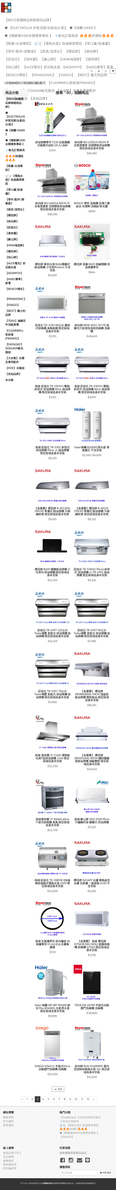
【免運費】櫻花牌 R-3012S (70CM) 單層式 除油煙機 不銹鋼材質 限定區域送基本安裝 (92, 511)
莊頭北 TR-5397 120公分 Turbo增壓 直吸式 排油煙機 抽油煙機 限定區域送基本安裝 (52, 633)
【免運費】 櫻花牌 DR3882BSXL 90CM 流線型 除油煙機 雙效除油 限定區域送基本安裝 (92, 695)
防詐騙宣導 (10, 1168)
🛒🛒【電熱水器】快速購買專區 (58, 43)
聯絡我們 (8, 1117)
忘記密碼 (8, 1156)
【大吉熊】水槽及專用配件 (76, 90)
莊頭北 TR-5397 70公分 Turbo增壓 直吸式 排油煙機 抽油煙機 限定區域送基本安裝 (52, 694)
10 (76, 1099)
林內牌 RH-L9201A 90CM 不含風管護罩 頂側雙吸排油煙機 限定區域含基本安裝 (92, 145)
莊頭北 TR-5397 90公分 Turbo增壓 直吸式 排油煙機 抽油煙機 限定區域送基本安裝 (92, 633)
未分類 (9, 380)
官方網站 (8, 1121)
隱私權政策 (10, 1164)
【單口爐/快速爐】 (97, 43)
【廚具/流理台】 (51, 51)
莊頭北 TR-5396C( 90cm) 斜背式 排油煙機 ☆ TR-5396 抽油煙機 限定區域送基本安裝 (92, 572)
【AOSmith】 (72, 67)
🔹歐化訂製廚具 (66, 35)
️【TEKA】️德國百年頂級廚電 (15, 322)
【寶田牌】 (93, 59)
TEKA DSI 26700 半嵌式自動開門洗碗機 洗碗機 (92, 1006)
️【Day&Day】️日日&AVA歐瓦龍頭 (30, 90)
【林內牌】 (91, 51)
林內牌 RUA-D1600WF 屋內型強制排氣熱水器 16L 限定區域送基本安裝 (92, 1069)
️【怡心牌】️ (13, 67)
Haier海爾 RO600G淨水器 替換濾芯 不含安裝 (91, 449)
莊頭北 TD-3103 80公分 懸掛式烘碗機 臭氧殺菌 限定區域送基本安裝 (52, 328)
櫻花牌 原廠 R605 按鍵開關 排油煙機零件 (92, 265)
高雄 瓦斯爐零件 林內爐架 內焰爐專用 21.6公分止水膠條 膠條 (52, 944)
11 (82, 1099)
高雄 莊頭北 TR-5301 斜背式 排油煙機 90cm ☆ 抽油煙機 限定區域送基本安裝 (52, 450)
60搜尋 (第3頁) (33, 83)
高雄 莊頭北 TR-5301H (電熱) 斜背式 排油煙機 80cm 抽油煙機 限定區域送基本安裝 (92, 389)
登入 (19, 1153)
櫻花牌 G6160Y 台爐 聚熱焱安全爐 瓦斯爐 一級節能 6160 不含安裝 (92, 883)
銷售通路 (8, 1125)
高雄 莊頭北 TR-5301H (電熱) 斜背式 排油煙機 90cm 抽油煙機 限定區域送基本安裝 (52, 389)
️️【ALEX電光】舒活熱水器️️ (41, 67)
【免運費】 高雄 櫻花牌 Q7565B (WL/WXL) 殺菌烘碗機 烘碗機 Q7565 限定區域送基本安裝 (92, 945)
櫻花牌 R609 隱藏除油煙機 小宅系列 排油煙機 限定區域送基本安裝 (52, 572)
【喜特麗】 (31, 59)
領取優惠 (105, 1172)
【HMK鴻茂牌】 (71, 59)
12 (88, 1099)
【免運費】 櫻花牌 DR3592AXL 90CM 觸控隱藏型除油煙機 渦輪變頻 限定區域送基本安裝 (91, 759)
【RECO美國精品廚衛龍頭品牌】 (29, 19)
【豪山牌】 (49, 59)
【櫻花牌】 (73, 51)
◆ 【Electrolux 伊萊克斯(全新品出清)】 (36, 27)
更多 (58, 1089)
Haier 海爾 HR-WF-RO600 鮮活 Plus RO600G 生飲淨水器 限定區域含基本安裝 (52, 1008)
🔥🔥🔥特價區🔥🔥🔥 (97, 35)
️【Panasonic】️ (43, 74)
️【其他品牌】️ (13, 374)
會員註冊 (8, 1153)
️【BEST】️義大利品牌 (91, 74)
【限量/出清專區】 (19, 43)
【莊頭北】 (13, 59)
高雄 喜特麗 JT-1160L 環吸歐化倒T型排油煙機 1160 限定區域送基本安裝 (52, 758)
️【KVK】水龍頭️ (14, 368)
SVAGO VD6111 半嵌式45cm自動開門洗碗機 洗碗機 (52, 1067)
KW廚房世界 (12, 83)
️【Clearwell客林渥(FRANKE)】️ (14, 334)
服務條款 (8, 1160)
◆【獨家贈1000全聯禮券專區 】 (29, 35)
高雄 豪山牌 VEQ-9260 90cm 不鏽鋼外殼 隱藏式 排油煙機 (91, 820)
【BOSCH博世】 (17, 74)
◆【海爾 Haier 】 (83, 27)
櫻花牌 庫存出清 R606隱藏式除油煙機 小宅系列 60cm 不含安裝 (52, 267)
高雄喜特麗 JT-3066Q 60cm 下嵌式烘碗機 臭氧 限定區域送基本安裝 (52, 822)
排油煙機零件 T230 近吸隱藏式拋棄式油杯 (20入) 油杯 (52, 144)
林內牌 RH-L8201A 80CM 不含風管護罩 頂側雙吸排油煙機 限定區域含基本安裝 (52, 206)
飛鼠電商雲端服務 (84, 1183)
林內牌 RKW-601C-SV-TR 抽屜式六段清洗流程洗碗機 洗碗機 (92, 328)
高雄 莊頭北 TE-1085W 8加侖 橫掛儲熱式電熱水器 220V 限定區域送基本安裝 (52, 883)
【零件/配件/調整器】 (21, 51)
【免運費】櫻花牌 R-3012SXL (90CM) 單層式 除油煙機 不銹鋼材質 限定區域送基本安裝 (52, 511)
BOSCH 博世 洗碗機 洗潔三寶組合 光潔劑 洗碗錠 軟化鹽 (92, 205)
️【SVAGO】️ (66, 74)
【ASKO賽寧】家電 (99, 67)
